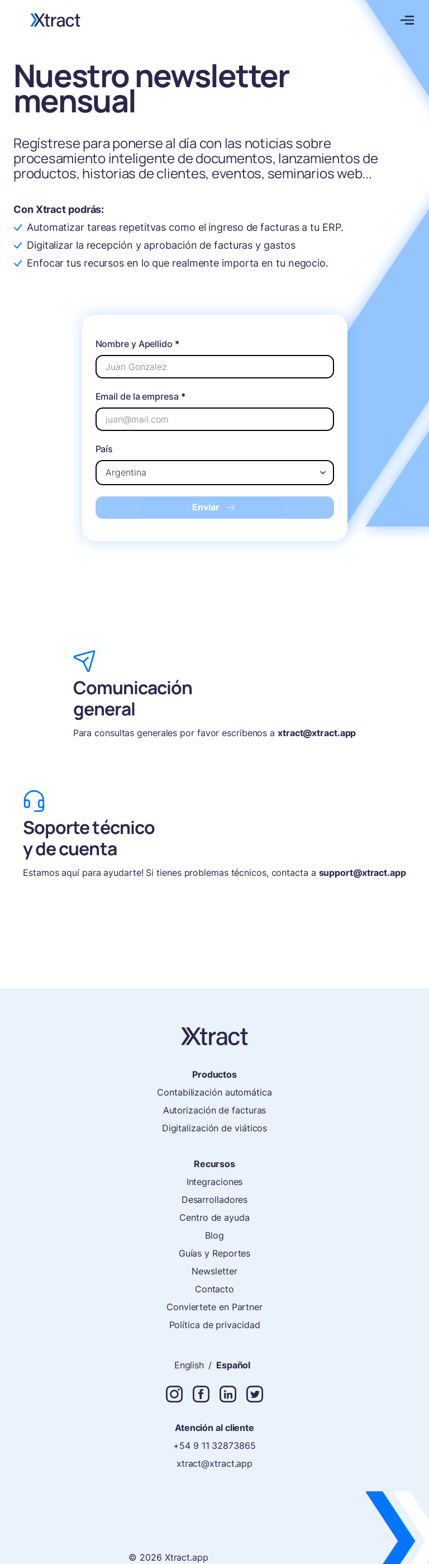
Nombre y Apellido (137, 343)
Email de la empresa (140, 396)
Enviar (214, 507)
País (104, 448)
